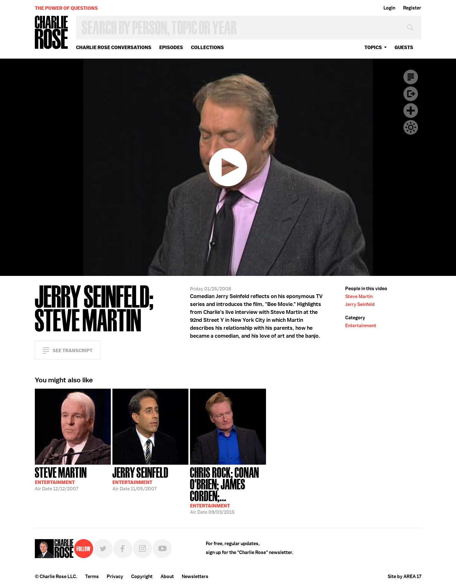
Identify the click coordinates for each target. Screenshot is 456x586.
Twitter (103, 548)
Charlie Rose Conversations (113, 47)
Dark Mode (410, 127)
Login (389, 8)
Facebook (122, 548)
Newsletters (195, 576)
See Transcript (72, 350)
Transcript (410, 77)
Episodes (171, 47)
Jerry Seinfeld (360, 304)
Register (412, 8)
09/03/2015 (228, 490)
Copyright (142, 576)
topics (373, 47)
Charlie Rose (51, 33)
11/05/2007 (140, 478)
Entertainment (360, 325)
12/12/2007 (61, 478)
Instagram (142, 548)
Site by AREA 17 (404, 576)
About (167, 576)
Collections (207, 47)
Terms (92, 576)
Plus (410, 110)
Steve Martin (359, 296)
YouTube (162, 548)
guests (404, 47)
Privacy (115, 576)
